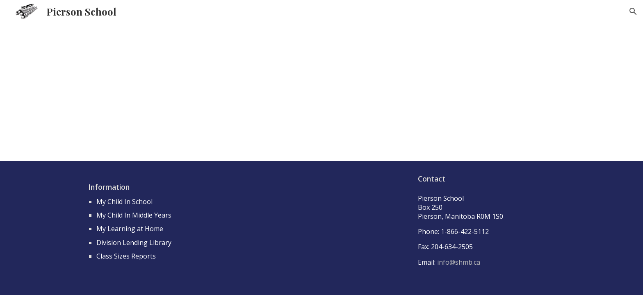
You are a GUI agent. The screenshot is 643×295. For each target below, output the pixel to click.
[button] (633, 11)
